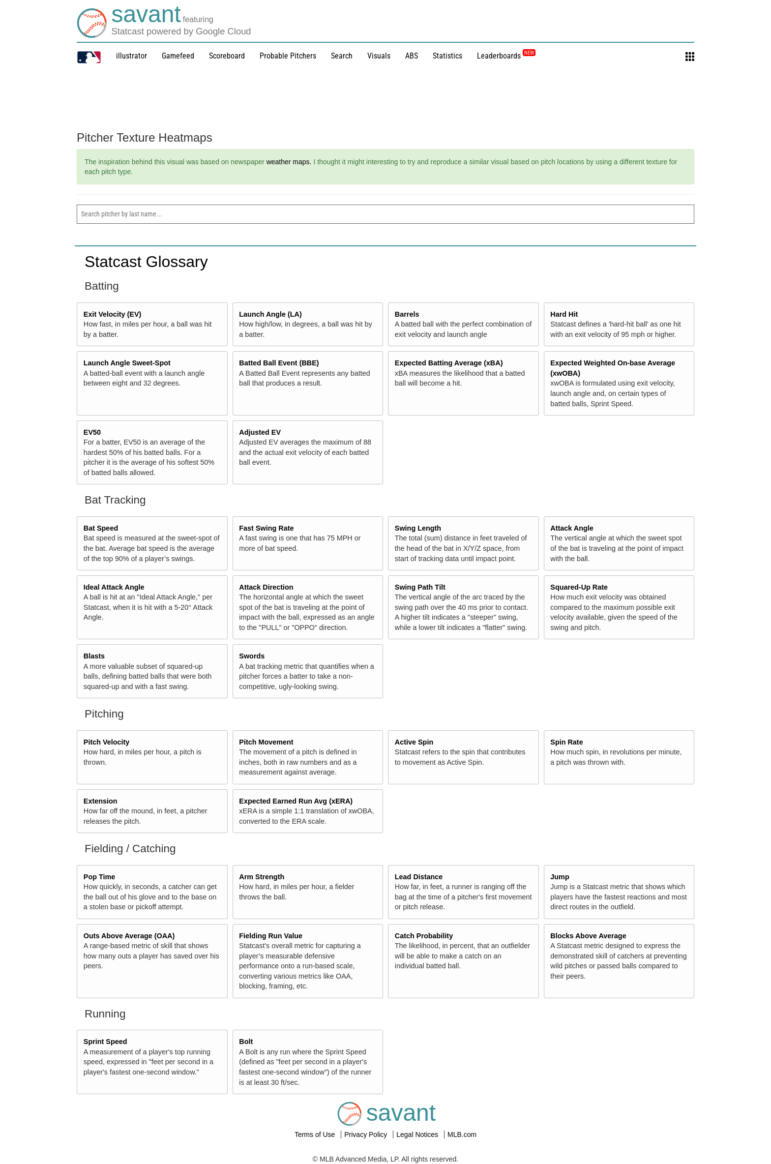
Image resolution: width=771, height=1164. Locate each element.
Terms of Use (316, 1134)
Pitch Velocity (107, 742)
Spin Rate (566, 742)
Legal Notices (418, 1134)
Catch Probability (424, 936)
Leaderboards (506, 55)
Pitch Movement (266, 742)
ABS (411, 55)
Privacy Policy (366, 1134)
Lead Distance (419, 877)
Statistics (447, 55)
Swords (252, 656)
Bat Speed (101, 528)
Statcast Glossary (146, 261)
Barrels (407, 314)
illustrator (131, 55)
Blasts (94, 656)
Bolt (246, 1041)
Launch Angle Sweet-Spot (127, 363)
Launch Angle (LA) (270, 314)
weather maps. (289, 162)
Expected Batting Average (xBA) (449, 363)
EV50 (92, 432)
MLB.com (461, 1134)
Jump (559, 877)
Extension (101, 801)
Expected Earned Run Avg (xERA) (296, 801)
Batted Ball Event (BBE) (279, 363)
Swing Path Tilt (420, 587)
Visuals (378, 55)
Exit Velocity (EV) (113, 314)
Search (342, 55)
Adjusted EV (260, 432)
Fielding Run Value (270, 936)
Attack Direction (266, 587)
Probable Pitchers (288, 55)
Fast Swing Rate (266, 528)
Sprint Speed (105, 1041)
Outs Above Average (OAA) (129, 936)
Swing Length (418, 528)
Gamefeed (178, 55)
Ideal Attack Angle (114, 587)
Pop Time (100, 877)
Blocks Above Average (588, 936)
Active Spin (414, 742)
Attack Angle (571, 528)
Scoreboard (227, 55)
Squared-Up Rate (579, 587)
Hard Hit (564, 314)
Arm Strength (261, 877)
